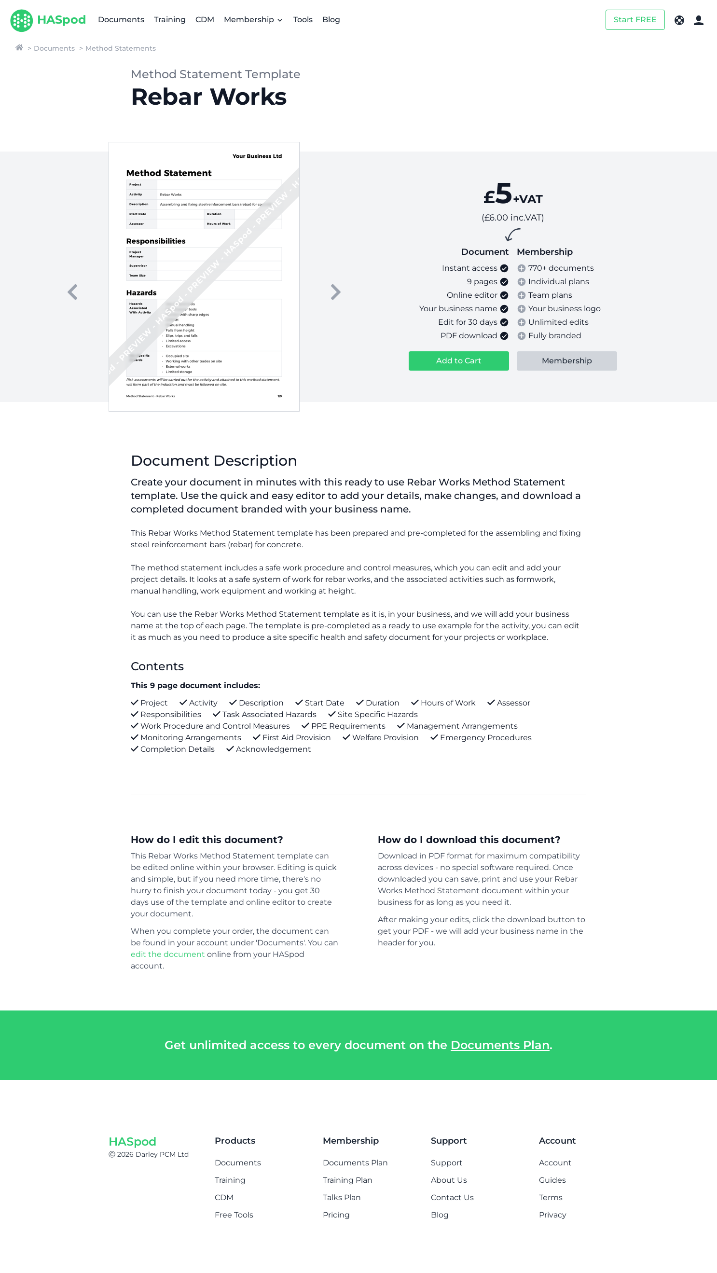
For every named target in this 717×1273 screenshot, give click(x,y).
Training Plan (347, 1180)
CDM (204, 19)
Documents (121, 19)
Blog (331, 19)
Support (447, 1162)
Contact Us (452, 1197)
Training (170, 19)
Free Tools (234, 1214)
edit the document (168, 954)
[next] (335, 292)
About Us (449, 1180)
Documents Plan (500, 1045)
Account (555, 1162)
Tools (303, 19)
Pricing (336, 1214)
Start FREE (635, 19)
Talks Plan (342, 1197)
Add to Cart (459, 360)
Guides (552, 1180)
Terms (551, 1197)
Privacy (552, 1214)
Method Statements (120, 48)
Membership (254, 19)
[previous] (72, 292)
